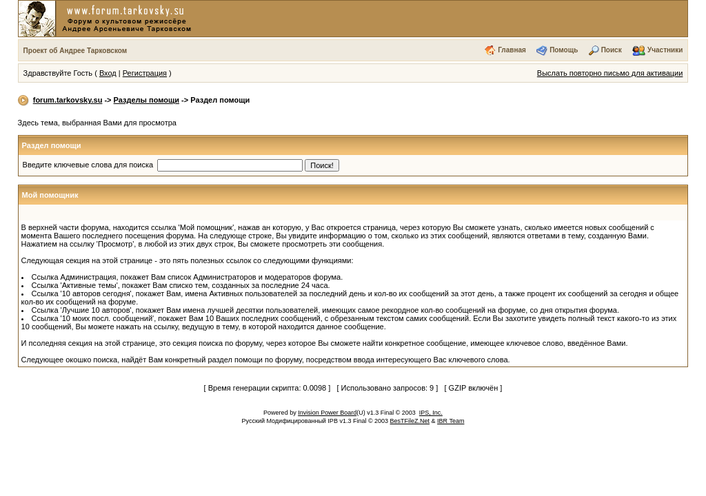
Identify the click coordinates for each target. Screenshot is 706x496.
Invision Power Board (327, 412)
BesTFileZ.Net (410, 420)
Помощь (563, 50)
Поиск (611, 50)
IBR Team (450, 420)
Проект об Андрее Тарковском (75, 50)
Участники (665, 50)
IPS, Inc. (431, 412)
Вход (108, 73)
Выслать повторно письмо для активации (610, 73)
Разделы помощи (146, 100)
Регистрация (145, 73)
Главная (512, 50)
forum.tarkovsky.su (68, 100)
